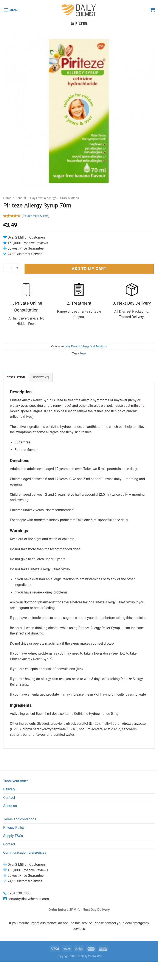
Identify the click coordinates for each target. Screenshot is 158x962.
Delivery (9, 789)
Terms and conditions (19, 819)
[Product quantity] (11, 268)
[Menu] (10, 10)
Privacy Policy (14, 828)
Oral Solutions (69, 198)
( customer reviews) (36, 216)
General (20, 198)
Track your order (15, 781)
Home (7, 198)
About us (10, 806)
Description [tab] (16, 377)
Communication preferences (24, 852)
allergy (82, 353)
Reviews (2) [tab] (41, 377)
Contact (9, 798)
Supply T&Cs (13, 836)
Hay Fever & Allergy (43, 198)
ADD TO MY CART (89, 268)
